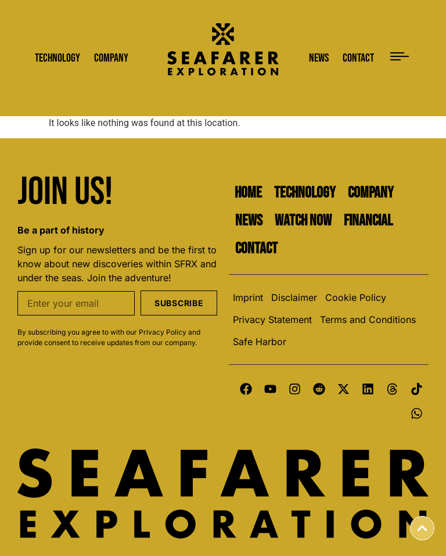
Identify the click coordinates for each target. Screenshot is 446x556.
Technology (305, 193)
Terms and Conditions (368, 319)
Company (371, 193)
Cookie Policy (355, 297)
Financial (368, 220)
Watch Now (303, 220)
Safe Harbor (259, 341)
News (248, 220)
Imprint (248, 297)
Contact (256, 248)
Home (248, 193)
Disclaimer (294, 297)
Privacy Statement (272, 319)
